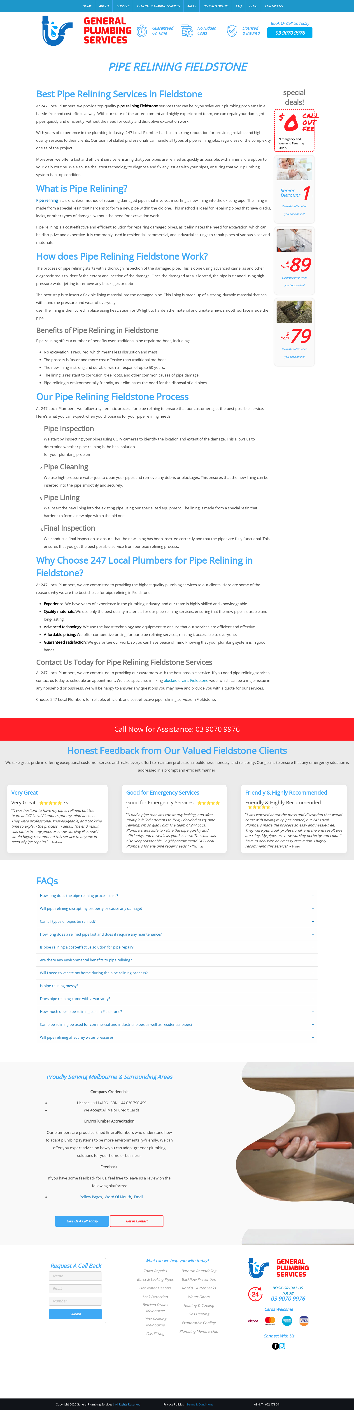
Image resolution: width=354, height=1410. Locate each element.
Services (122, 6)
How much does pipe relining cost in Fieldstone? (81, 1011)
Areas (191, 6)
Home (86, 6)
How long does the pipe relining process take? (79, 895)
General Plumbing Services (158, 6)
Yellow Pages (91, 1196)
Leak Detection (155, 1296)
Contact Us (273, 6)
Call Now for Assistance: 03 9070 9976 (177, 729)
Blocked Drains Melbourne (155, 1307)
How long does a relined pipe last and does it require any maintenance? (101, 934)
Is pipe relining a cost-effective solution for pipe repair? (86, 947)
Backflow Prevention (199, 1279)
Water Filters (199, 1296)
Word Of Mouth (118, 1196)
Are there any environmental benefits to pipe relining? (86, 960)
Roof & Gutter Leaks (199, 1287)
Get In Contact (136, 1221)
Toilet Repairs (155, 1270)
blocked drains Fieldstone (186, 680)
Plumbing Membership (198, 1331)
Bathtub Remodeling (198, 1270)
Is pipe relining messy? (59, 985)
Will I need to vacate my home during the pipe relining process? (94, 972)
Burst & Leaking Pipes (155, 1279)
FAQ (238, 6)
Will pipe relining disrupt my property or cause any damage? (91, 908)
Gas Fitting (155, 1333)
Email (138, 1196)
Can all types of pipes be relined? (67, 921)
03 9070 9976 (290, 33)
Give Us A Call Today (82, 1221)
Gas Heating (198, 1313)
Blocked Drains (215, 6)
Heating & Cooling (198, 1305)
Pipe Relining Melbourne (155, 1322)
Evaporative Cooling (199, 1322)
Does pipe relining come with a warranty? (75, 998)
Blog (253, 6)
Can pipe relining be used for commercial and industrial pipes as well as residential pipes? (116, 1024)
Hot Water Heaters (155, 1287)
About (104, 6)
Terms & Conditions (200, 1404)
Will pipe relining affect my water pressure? (76, 1037)
